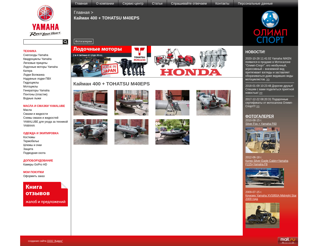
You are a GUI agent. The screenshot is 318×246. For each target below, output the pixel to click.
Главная (81, 3)
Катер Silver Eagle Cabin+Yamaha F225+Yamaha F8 (267, 162)
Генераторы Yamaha (36, 90)
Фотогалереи (83, 41)
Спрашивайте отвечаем (189, 3)
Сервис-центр (133, 3)
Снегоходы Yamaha (35, 55)
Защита (28, 149)
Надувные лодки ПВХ (37, 78)
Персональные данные (255, 3)
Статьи (157, 3)
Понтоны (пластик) (35, 94)
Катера (27, 70)
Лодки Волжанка (34, 74)
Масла (27, 110)
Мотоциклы (30, 86)
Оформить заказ (34, 176)
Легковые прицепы (35, 63)
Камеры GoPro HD (35, 164)
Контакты (222, 3)
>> (268, 79)
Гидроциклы (31, 82)
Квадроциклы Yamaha (37, 59)
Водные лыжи (32, 98)
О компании (105, 3)
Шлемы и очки (32, 145)
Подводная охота (34, 153)
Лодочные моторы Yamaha (40, 67)
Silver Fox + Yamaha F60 (261, 123)
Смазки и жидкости (35, 113)
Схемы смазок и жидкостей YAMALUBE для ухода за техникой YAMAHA (45, 121)
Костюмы (29, 137)
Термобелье (31, 141)
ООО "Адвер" (55, 241)
